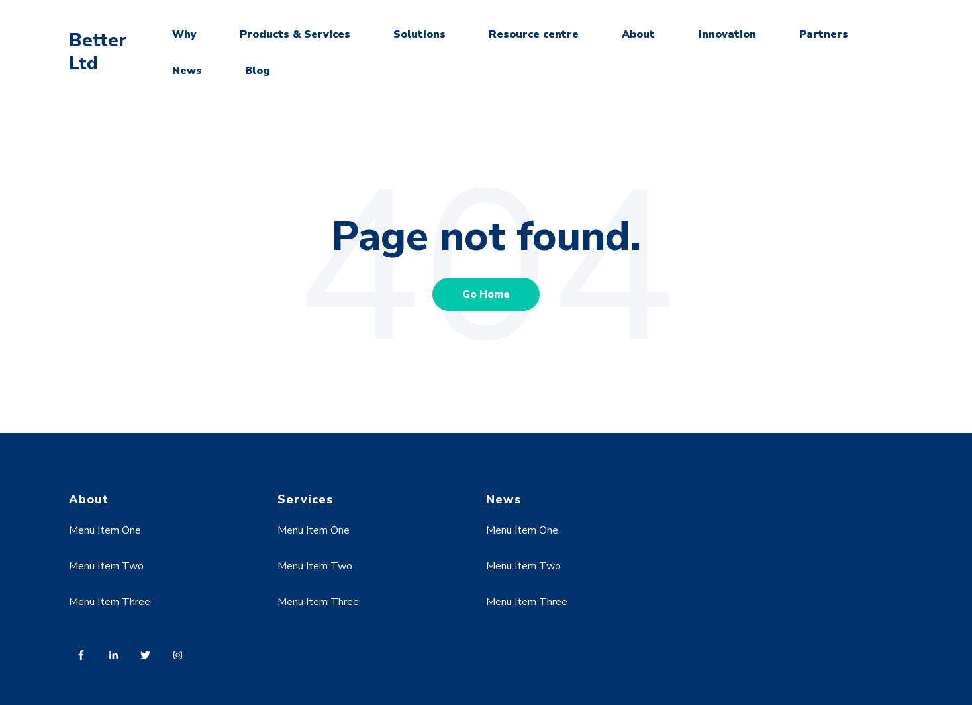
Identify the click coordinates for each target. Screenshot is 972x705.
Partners (823, 34)
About (638, 34)
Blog (257, 70)
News (187, 70)
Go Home (486, 294)
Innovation (727, 34)
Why (184, 34)
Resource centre (534, 34)
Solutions (419, 34)
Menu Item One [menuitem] (105, 530)
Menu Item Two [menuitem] (106, 566)
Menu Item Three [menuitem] (109, 602)
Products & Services (295, 34)
